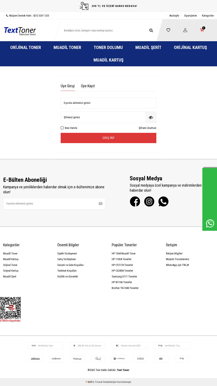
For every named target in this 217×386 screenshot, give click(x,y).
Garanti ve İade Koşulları (70, 265)
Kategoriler (208, 15)
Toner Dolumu (108, 47)
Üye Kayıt (88, 86)
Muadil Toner (67, 47)
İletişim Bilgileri (174, 253)
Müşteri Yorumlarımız (177, 259)
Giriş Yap (108, 138)
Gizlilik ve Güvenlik (67, 276)
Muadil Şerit (148, 47)
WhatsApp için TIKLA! (177, 265)
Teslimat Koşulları (67, 270)
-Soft (89, 382)
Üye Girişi (68, 86)
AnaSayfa (174, 15)
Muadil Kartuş (108, 60)
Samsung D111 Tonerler (124, 276)
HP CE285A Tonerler (122, 270)
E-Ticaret (97, 382)
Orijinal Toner (25, 47)
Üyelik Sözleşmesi (67, 253)
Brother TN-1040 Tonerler (125, 288)
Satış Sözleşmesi (66, 259)
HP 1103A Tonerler (121, 259)
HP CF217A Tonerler (122, 265)
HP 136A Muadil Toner (124, 253)
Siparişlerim (190, 15)
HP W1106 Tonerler (122, 282)
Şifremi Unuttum (147, 128)
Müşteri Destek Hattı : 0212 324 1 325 (26, 15)
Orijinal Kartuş (190, 47)
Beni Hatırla (69, 128)
